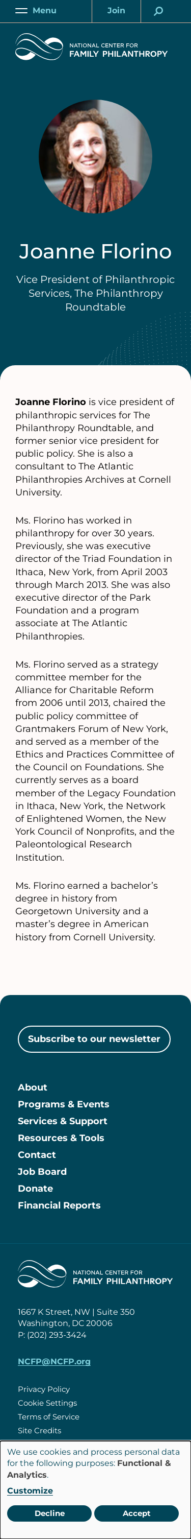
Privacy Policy (44, 1389)
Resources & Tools (61, 1138)
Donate (35, 1188)
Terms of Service (48, 1417)
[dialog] (95, 1490)
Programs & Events (64, 1104)
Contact (37, 1155)
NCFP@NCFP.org (54, 1361)
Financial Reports (59, 1205)
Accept (137, 1513)
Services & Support (62, 1121)
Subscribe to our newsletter (94, 1039)
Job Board (42, 1171)
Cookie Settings (47, 1403)
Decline (50, 1513)
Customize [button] (30, 1491)
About (32, 1087)
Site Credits (39, 1430)
